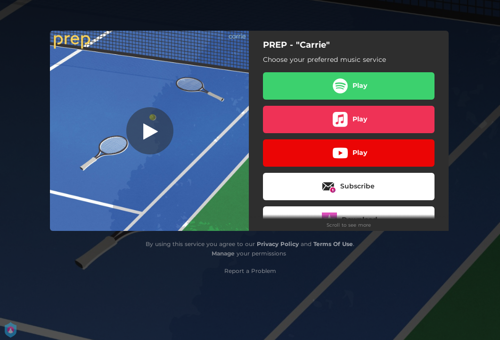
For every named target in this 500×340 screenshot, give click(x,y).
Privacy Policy (278, 243)
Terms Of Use (333, 243)
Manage (223, 253)
